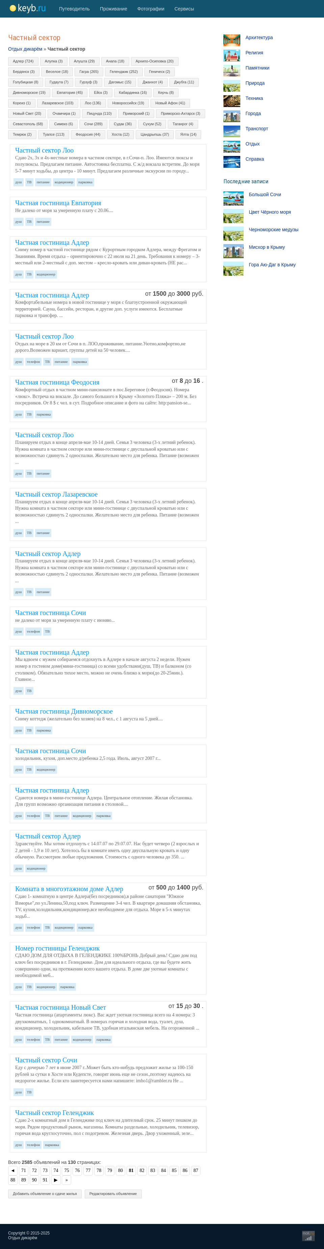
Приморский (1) (136, 113)
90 (34, 1179)
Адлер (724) (23, 61)
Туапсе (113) (53, 134)
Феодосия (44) (88, 134)
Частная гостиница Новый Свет (60, 1007)
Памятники (257, 68)
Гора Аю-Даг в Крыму (272, 264)
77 (88, 1170)
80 (120, 1170)
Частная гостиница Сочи (50, 612)
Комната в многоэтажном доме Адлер (69, 889)
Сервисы (184, 8)
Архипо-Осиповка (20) (155, 61)
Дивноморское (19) (29, 92)
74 (56, 1170)
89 (23, 1179)
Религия (254, 52)
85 (174, 1170)
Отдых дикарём (25, 49)
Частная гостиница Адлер (52, 242)
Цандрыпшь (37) (155, 134)
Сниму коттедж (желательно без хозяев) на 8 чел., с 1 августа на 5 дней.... (89, 718)
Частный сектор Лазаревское (56, 494)
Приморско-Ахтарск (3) (180, 113)
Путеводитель (74, 8)
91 (45, 1179)
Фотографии (150, 8)
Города (253, 113)
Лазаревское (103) (58, 103)
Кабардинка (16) (133, 92)
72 (34, 1170)
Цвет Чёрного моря (270, 212)
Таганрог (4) (183, 124)
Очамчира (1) (64, 113)
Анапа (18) (115, 61)
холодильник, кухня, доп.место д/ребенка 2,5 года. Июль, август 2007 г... (88, 758)
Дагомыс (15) (120, 82)
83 (153, 1170)
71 (23, 1170)
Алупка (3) (54, 61)
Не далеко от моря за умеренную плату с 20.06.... (64, 210)
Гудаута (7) (59, 82)
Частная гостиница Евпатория (58, 203)
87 (195, 1170)
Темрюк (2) (22, 134)
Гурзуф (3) (88, 82)
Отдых (252, 144)
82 (142, 1170)
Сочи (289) (93, 124)
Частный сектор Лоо (44, 150)
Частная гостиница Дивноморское (64, 711)
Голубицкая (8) (25, 82)
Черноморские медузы (273, 229)
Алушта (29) (84, 61)
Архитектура (259, 37)
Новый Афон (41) (170, 103)
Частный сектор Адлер (48, 553)
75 (66, 1170)
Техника (254, 98)
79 (109, 1170)
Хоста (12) (120, 134)
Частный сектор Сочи (46, 1060)
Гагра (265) (89, 72)
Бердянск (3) (23, 72)
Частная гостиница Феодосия (57, 382)
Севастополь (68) (28, 124)
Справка (254, 159)
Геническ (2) (159, 72)
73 (45, 1170)
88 (12, 1179)
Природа (255, 83)
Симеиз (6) (63, 124)
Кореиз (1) (21, 103)
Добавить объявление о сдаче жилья (45, 1194)
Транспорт (256, 128)
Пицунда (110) (99, 113)
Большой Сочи (265, 194)
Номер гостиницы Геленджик (57, 948)
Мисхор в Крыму (267, 247)
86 (185, 1170)
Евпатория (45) (70, 92)
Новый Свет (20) (27, 113)
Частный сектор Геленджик (54, 1112)
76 (77, 1170)
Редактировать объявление (113, 1194)
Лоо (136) (93, 103)
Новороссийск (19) (128, 103)
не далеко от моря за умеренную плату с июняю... (65, 620)
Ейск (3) (101, 92)
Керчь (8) (166, 92)
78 (99, 1170)
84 (163, 1170)
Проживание (113, 8)
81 (131, 1170)
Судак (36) (123, 124)
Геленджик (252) (124, 72)
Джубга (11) (184, 82)
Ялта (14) (188, 134)
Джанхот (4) (153, 82)
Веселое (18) (57, 72)
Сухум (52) (152, 124)
